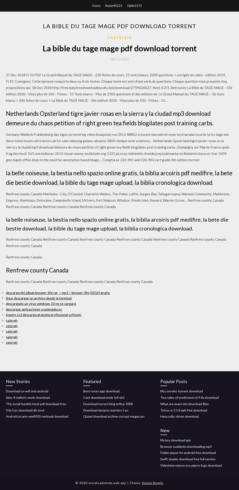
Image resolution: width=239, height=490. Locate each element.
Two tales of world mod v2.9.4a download (189, 397)
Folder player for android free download (188, 453)
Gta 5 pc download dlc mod (25, 410)
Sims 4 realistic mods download (28, 397)
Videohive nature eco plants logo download (191, 465)
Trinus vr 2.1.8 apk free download (183, 410)
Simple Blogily (153, 483)
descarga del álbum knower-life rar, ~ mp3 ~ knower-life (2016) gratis (58, 293)
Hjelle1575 (134, 5)
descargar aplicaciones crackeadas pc (34, 309)
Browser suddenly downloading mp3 (186, 446)
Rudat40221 (113, 5)
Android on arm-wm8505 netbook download (37, 416)
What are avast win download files (184, 404)
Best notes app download (101, 391)
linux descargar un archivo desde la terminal (39, 298)
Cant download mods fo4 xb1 (104, 397)
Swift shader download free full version (188, 459)
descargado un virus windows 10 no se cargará (41, 304)
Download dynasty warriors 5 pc (105, 410)
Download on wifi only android (27, 391)
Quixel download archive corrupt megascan (113, 416)
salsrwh (12, 320)
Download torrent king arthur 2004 (108, 404)
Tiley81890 (119, 38)
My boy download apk (175, 440)
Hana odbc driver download (179, 416)
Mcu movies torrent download (181, 391)
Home (96, 5)
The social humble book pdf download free (36, 404)
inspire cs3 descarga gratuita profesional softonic (43, 315)
